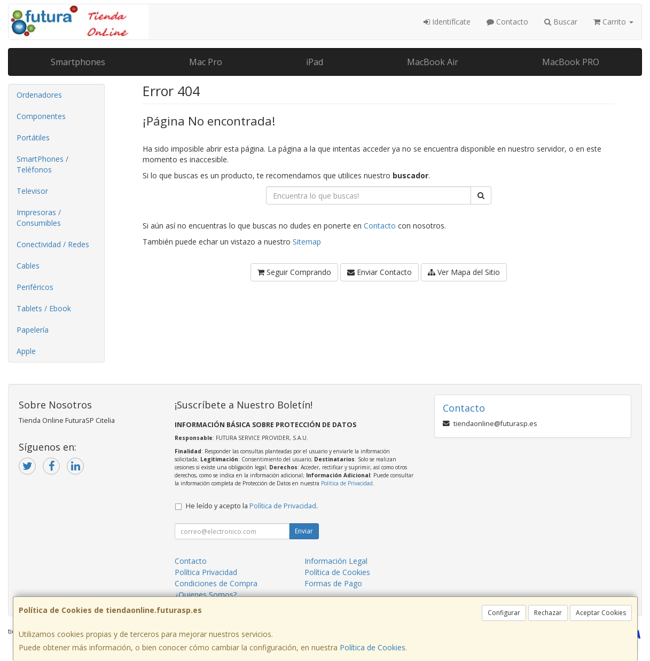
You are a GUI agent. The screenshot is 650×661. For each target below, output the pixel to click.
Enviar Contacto (379, 272)
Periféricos (35, 287)
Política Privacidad (206, 572)
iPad (314, 62)
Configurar (504, 612)
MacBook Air (432, 62)
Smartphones (78, 62)
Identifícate (447, 22)
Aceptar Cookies (601, 612)
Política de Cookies (372, 647)
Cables (28, 266)
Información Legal (335, 561)
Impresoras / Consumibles (39, 217)
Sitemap (307, 242)
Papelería (33, 330)
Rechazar (548, 612)
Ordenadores (39, 95)
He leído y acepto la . (252, 505)
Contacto (507, 22)
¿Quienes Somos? (206, 594)
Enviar (304, 531)
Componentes (41, 116)
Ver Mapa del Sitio (464, 272)
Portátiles (33, 137)
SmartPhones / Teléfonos (42, 164)
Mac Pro (205, 62)
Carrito (613, 22)
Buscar (560, 22)
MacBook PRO (570, 62)
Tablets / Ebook (44, 308)
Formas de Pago (333, 583)
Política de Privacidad (347, 483)
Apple (26, 351)
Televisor (32, 191)
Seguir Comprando (294, 272)
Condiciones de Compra (216, 583)
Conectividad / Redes (53, 244)
